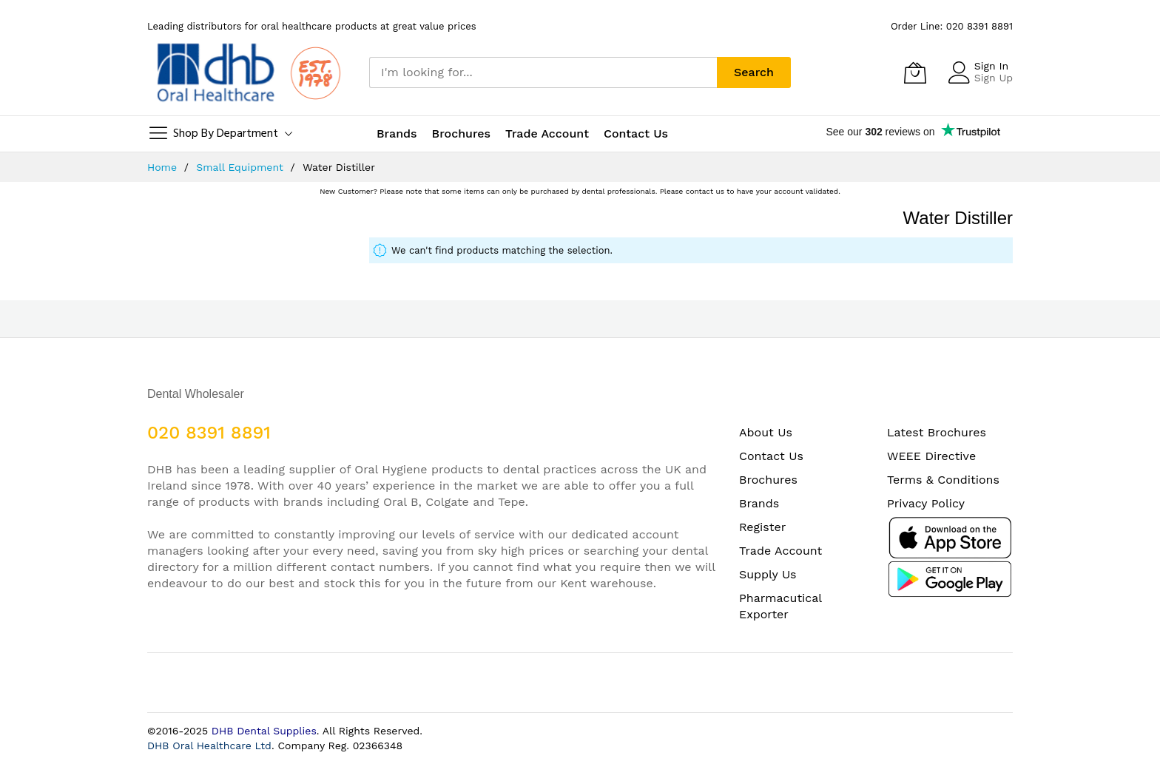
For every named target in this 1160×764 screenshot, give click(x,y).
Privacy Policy (926, 503)
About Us (765, 432)
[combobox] (543, 72)
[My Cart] (915, 72)
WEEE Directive (931, 456)
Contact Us (636, 133)
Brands (759, 503)
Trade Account (780, 551)
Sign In (991, 66)
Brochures (768, 480)
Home (164, 167)
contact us (705, 191)
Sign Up (993, 78)
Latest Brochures (936, 432)
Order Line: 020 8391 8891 (952, 26)
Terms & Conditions (943, 480)
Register (762, 527)
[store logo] (247, 72)
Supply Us (768, 574)
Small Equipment (241, 167)
